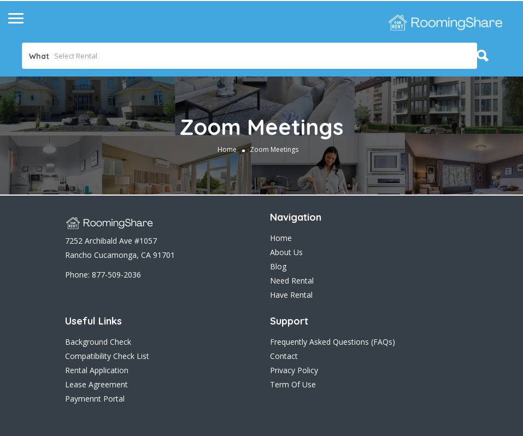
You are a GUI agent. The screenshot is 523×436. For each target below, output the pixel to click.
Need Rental (292, 280)
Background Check (98, 342)
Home (227, 149)
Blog (278, 266)
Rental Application (96, 370)
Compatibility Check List (107, 356)
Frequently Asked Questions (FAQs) (332, 342)
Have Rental (291, 295)
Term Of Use (293, 384)
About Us (286, 252)
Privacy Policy (294, 370)
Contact (284, 356)
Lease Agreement (96, 384)
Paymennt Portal (95, 398)
